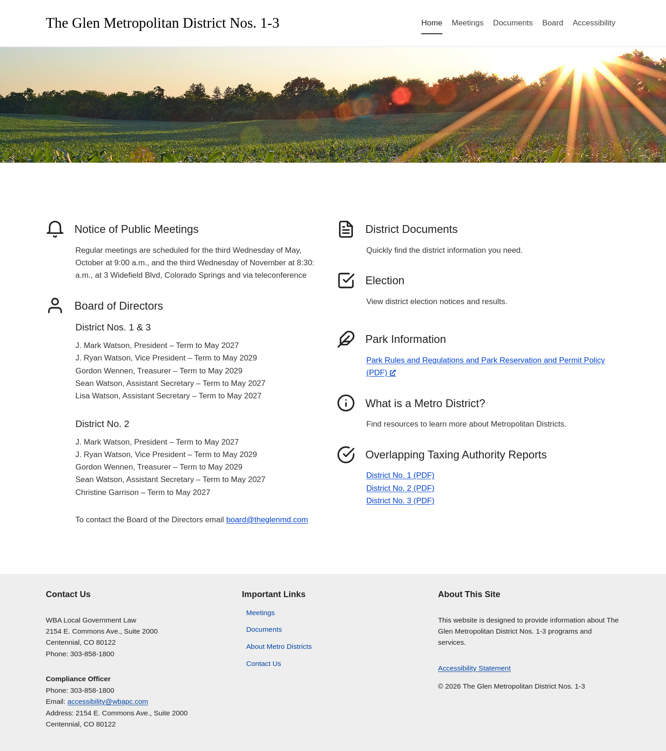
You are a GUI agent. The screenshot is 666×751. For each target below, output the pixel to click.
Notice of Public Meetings (136, 229)
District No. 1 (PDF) (400, 475)
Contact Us (263, 663)
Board (552, 22)
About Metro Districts (279, 646)
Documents (513, 22)
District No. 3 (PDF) (400, 500)
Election (385, 280)
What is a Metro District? (425, 403)
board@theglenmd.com (267, 519)
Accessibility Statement (474, 668)
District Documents (411, 229)
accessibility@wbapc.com (108, 701)
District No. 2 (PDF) (400, 488)
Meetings (468, 22)
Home (431, 22)
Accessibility (594, 22)
